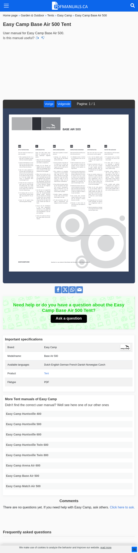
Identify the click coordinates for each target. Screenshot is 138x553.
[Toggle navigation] (6, 6)
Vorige (49, 104)
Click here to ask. (122, 507)
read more (106, 547)
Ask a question (69, 318)
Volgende (64, 104)
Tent (46, 373)
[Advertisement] (69, 69)
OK (134, 549)
